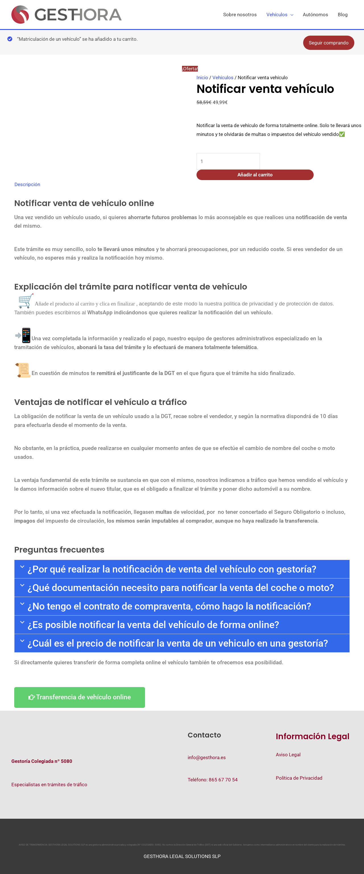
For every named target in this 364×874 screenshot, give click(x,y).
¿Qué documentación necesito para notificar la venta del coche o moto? (181, 588)
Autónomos (315, 15)
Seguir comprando (329, 43)
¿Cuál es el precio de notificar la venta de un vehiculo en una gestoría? (178, 644)
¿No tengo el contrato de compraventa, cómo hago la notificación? (169, 607)
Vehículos (277, 15)
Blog (343, 15)
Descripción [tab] (27, 185)
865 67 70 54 (223, 780)
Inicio (202, 78)
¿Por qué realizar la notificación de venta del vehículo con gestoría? (172, 570)
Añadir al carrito (255, 176)
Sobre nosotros (240, 15)
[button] (182, 570)
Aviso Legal (288, 754)
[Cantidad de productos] (228, 162)
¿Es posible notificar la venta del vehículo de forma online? (153, 625)
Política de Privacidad (299, 778)
